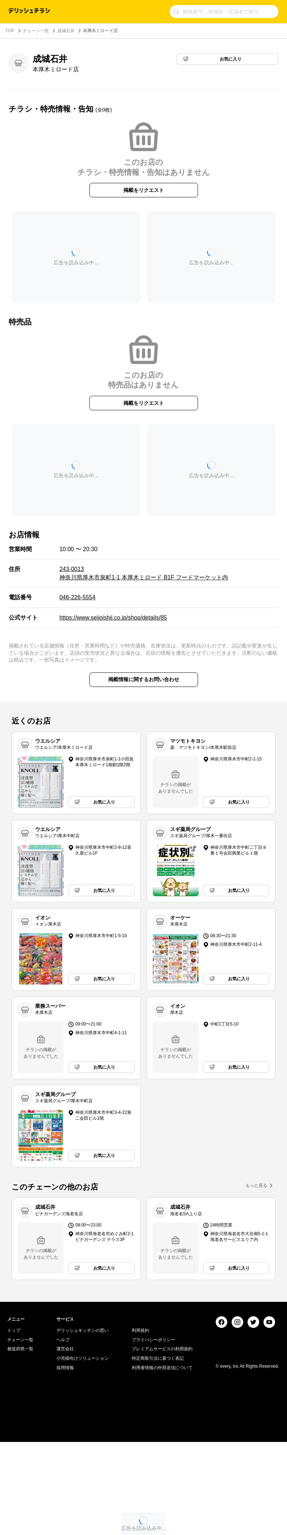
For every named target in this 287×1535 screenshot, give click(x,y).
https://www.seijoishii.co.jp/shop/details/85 (113, 618)
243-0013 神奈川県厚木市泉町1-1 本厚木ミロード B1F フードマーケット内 (143, 573)
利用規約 (140, 1423)
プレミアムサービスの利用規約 (162, 1441)
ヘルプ (62, 1432)
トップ (13, 1423)
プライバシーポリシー (153, 1432)
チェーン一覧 (36, 30)
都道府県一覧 (20, 1441)
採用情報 (65, 1460)
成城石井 (66, 30)
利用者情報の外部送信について (162, 1460)
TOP (9, 30)
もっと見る (256, 1185)
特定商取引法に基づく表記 (158, 1451)
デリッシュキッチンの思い (82, 1423)
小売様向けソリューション (82, 1451)
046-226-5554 (77, 597)
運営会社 (65, 1441)
